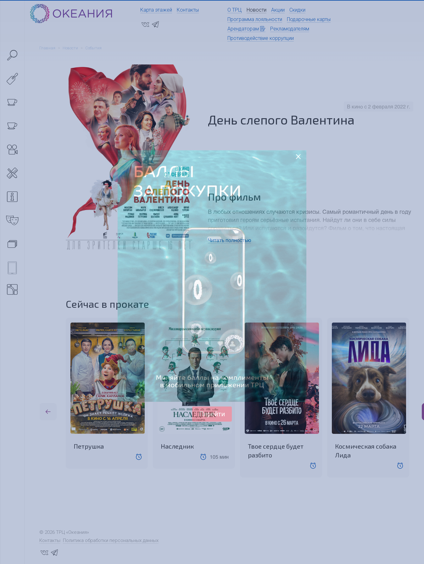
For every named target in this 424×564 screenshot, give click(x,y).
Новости (256, 10)
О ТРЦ (234, 10)
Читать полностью (229, 240)
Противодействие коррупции (260, 38)
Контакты (188, 10)
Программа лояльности (254, 19)
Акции (278, 10)
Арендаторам (246, 29)
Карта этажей (156, 10)
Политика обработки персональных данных (111, 540)
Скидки (297, 10)
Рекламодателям (289, 29)
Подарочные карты (309, 19)
